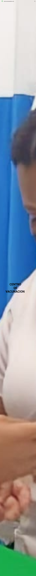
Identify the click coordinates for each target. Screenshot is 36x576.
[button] (35, 1)
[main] (15, 288)
